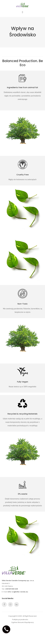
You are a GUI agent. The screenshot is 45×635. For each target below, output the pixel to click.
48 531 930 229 (12, 589)
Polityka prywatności (20, 619)
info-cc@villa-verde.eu (18, 592)
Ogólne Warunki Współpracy (22, 622)
